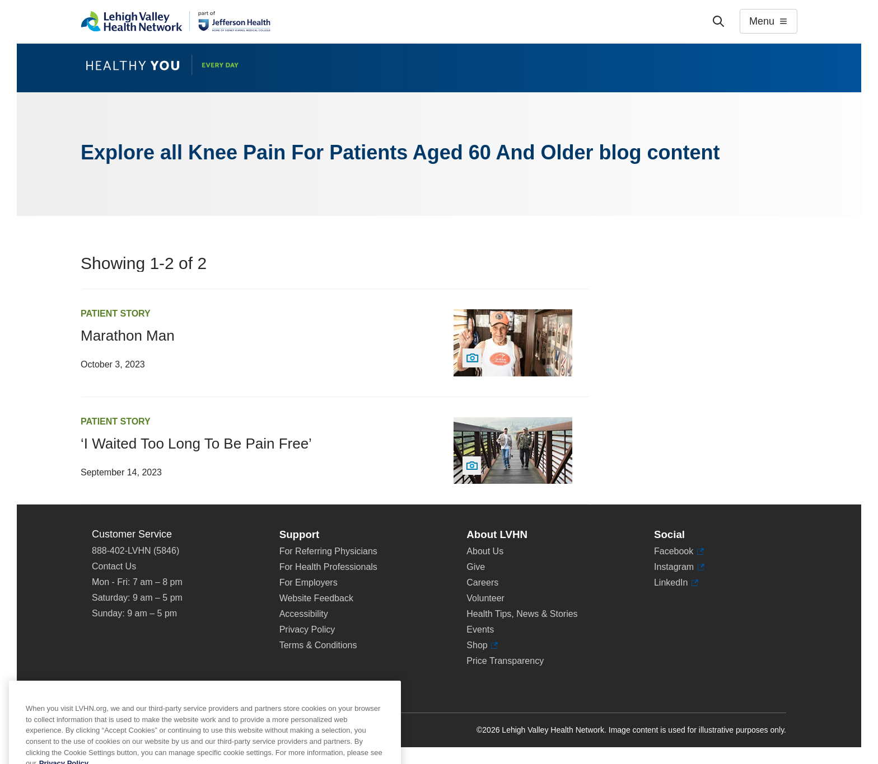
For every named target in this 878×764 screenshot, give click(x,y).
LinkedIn (676, 582)
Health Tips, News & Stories (521, 614)
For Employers (308, 582)
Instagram (679, 567)
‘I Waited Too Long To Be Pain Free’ (196, 443)
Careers (482, 582)
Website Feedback (316, 598)
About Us (484, 551)
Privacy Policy (307, 629)
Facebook (679, 551)
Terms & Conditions (318, 645)
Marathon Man (128, 335)
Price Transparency (505, 661)
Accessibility (303, 614)
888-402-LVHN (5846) (135, 550)
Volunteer (485, 598)
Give (475, 567)
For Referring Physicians (328, 551)
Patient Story (116, 313)
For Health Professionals (328, 567)
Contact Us (114, 566)
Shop (482, 645)
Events (480, 629)
